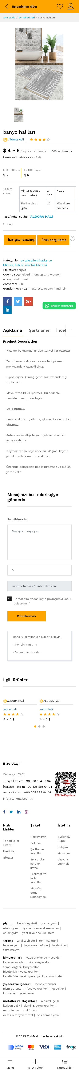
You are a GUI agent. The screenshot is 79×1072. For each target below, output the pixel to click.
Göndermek (26, 616)
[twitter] (11, 812)
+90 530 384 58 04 (27, 781)
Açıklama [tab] (12, 330)
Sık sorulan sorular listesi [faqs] (38, 863)
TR (21, 284)
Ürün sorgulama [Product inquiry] (54, 240)
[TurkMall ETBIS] (65, 796)
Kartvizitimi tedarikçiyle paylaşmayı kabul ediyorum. (42, 601)
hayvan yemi (11, 945)
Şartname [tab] (39, 330)
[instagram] (26, 812)
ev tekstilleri (27, 17)
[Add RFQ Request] (35, 1064)
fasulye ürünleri (37, 988)
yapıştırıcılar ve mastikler (43, 957)
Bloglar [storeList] (8, 857)
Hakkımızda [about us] (38, 836)
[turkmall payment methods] (41, 1047)
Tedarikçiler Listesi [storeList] (11, 843)
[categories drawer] (65, 1064)
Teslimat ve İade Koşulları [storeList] (38, 878)
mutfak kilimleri (36, 265)
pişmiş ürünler (13, 988)
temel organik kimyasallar (21, 967)
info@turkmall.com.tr (18, 798)
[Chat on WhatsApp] (59, 305)
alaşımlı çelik (50, 1001)
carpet (21, 270)
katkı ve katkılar (14, 962)
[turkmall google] (28, 301)
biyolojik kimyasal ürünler (20, 971)
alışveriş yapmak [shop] (63, 861)
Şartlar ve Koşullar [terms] (37, 851)
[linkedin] (18, 812)
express (36, 288)
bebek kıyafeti (27, 923)
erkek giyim (11, 932)
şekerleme (26, 993)
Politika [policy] (35, 843)
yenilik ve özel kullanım (38, 932)
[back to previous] (20, 6)
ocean (48, 288)
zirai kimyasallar (39, 962)
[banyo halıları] (39, 64)
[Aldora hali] (41, 216)
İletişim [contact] (63, 847)
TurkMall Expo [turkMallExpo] (64, 838)
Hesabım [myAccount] (64, 853)
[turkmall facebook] (7, 301)
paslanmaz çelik (48, 1015)
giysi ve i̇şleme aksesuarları (40, 928)
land (58, 288)
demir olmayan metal (18, 1015)
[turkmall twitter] (18, 301)
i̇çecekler (57, 988)
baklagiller (59, 945)
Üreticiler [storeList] (9, 851)
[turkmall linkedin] (7, 310)
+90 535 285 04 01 (27, 786)
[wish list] (72, 239)
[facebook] (4, 812)
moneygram (40, 274)
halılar (19, 265)
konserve (9, 993)
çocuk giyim (49, 923)
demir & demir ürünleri (39, 1005)
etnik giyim (10, 928)
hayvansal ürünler (36, 945)
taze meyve (11, 949)
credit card (20, 279)
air (64, 288)
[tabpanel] (39, 408)
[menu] (10, 1064)
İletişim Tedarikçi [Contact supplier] (21, 240)
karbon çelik (11, 1005)
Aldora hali (16, 139)
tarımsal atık (47, 940)
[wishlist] (60, 6)
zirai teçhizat (26, 940)
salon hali (10, 709)
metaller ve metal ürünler (21, 1010)
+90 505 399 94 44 (27, 792)
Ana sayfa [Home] (9, 17)
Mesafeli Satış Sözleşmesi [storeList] (38, 892)
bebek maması (45, 984)
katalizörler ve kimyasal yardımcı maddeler (33, 976)
